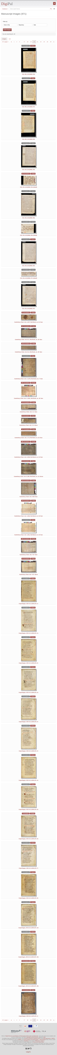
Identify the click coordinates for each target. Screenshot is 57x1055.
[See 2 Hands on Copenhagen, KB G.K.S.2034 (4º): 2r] (33, 637)
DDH (44, 1037)
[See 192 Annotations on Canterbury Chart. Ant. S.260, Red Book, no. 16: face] (26, 500)
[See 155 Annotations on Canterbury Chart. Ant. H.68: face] (26, 480)
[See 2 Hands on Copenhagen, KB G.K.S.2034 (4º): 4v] (33, 755)
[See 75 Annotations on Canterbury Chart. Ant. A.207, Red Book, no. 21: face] (26, 312)
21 (38, 41)
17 (25, 41)
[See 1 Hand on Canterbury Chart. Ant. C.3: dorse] (33, 415)
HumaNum (26, 1040)
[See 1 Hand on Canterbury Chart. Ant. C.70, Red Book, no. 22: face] (33, 429)
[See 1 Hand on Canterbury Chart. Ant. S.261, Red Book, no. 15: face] (32, 520)
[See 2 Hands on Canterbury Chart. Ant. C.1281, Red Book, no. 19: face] (33, 382)
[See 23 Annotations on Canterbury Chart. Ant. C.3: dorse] (26, 415)
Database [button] (5, 9)
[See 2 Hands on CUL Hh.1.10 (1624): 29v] (33, 45)
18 (28, 41)
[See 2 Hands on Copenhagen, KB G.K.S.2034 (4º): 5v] (33, 784)
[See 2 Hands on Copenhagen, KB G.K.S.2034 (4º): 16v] (33, 961)
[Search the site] (29, 9)
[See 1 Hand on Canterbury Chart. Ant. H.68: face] (33, 480)
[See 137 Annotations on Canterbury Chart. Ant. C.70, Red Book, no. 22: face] (26, 429)
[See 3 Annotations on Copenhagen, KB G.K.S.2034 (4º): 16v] (25, 961)
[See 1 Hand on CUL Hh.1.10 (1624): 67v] (32, 78)
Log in (28, 1052)
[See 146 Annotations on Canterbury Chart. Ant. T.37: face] (26, 538)
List (10, 39)
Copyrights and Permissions (32, 1037)
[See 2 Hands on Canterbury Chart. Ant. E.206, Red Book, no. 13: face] (33, 441)
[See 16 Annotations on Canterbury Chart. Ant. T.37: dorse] (26, 558)
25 (51, 41)
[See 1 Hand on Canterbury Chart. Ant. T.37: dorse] (33, 558)
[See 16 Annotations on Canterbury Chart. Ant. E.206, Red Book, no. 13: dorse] (26, 461)
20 (35, 41)
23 (44, 41)
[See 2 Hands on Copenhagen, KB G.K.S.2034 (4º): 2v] (33, 667)
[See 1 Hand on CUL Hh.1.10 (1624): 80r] (32, 110)
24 (48, 41)
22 (41, 41)
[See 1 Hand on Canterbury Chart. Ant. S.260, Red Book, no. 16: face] (33, 500)
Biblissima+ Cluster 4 (39, 1040)
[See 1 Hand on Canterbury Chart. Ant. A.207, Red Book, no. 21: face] (33, 312)
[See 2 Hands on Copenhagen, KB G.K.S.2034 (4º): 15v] (33, 931)
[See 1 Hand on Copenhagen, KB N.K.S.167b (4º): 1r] (32, 990)
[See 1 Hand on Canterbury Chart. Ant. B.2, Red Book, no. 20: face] (33, 343)
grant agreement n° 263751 (49, 1038)
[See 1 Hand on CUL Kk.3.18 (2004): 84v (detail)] (33, 173)
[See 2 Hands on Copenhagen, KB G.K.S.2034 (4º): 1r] (33, 578)
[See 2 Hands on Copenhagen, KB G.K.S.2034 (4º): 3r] (33, 696)
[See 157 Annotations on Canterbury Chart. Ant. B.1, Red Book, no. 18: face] (26, 326)
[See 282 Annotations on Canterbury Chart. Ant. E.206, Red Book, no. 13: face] (26, 441)
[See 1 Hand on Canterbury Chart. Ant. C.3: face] (33, 402)
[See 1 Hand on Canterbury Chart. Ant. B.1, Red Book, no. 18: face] (33, 326)
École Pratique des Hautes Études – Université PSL (35, 1039)
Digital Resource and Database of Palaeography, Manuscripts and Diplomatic (22, 1035)
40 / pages (5, 41)
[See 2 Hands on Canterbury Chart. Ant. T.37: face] (33, 538)
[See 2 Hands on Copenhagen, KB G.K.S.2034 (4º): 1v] (33, 607)
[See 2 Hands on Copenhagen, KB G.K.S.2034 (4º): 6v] (32, 813)
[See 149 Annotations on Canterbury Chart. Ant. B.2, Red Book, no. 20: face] (26, 343)
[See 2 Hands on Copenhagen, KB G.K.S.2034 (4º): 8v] (33, 872)
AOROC (19, 1039)
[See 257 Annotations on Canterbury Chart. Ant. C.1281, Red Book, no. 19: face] (26, 382)
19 (31, 41)
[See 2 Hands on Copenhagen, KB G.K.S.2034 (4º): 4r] (33, 725)
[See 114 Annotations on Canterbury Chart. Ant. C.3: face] (26, 402)
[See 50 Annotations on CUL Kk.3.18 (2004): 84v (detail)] (26, 173)
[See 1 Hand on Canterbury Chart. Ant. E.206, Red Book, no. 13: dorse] (33, 461)
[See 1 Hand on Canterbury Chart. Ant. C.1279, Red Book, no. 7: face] (32, 355)
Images (4, 39)
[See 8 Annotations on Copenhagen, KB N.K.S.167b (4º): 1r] (26, 990)
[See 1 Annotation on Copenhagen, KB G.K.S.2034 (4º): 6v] (26, 813)
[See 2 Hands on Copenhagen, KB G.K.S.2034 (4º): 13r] (33, 902)
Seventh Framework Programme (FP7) (32, 1038)
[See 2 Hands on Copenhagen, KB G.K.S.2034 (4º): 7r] (33, 842)
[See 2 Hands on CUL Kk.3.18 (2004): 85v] (33, 239)
